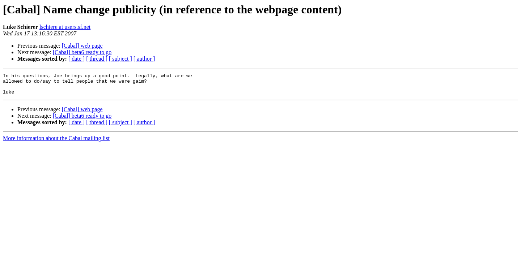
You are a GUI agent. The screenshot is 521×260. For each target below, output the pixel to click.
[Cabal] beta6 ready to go (82, 52)
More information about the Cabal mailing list (56, 142)
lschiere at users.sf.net (64, 27)
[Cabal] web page (82, 46)
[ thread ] (96, 59)
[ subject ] (120, 59)
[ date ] (76, 59)
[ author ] (144, 59)
